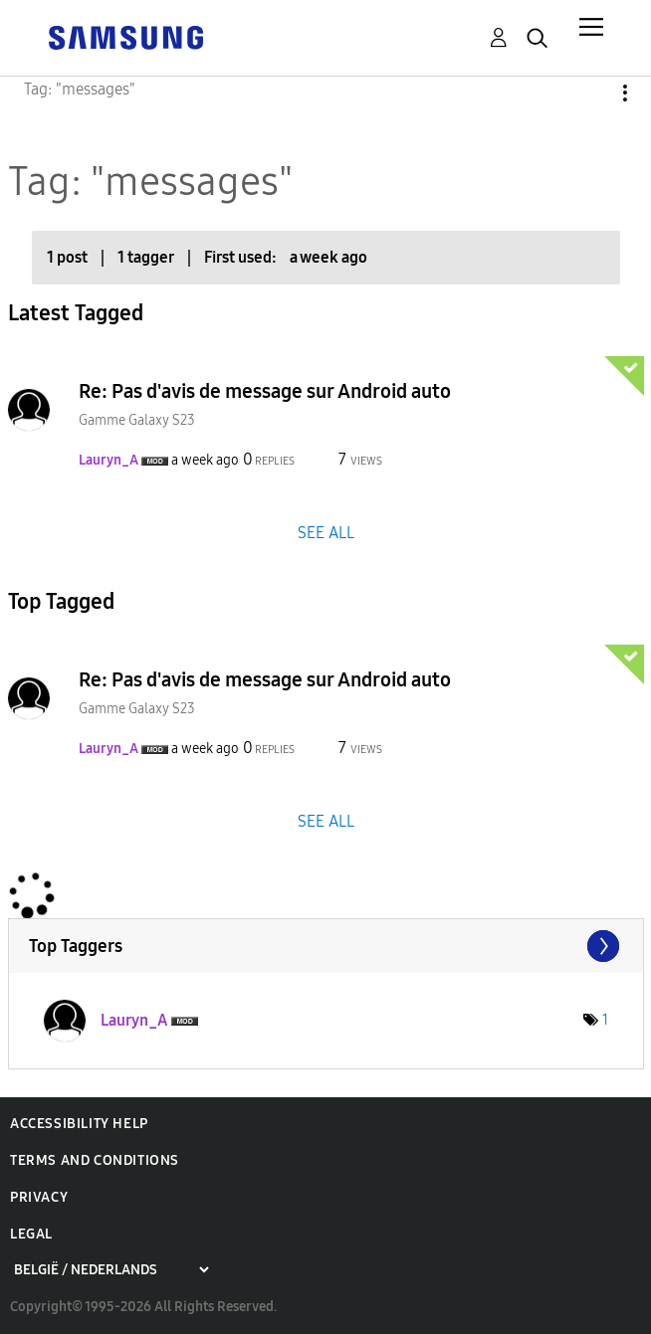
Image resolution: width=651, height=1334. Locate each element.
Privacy (39, 1197)
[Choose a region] (111, 1269)
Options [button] (591, 93)
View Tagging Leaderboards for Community (326, 946)
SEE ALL (326, 531)
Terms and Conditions (94, 1160)
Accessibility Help (79, 1123)
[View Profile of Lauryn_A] (108, 460)
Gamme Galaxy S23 (137, 420)
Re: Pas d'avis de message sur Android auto (265, 391)
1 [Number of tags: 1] (605, 1020)
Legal (31, 1234)
